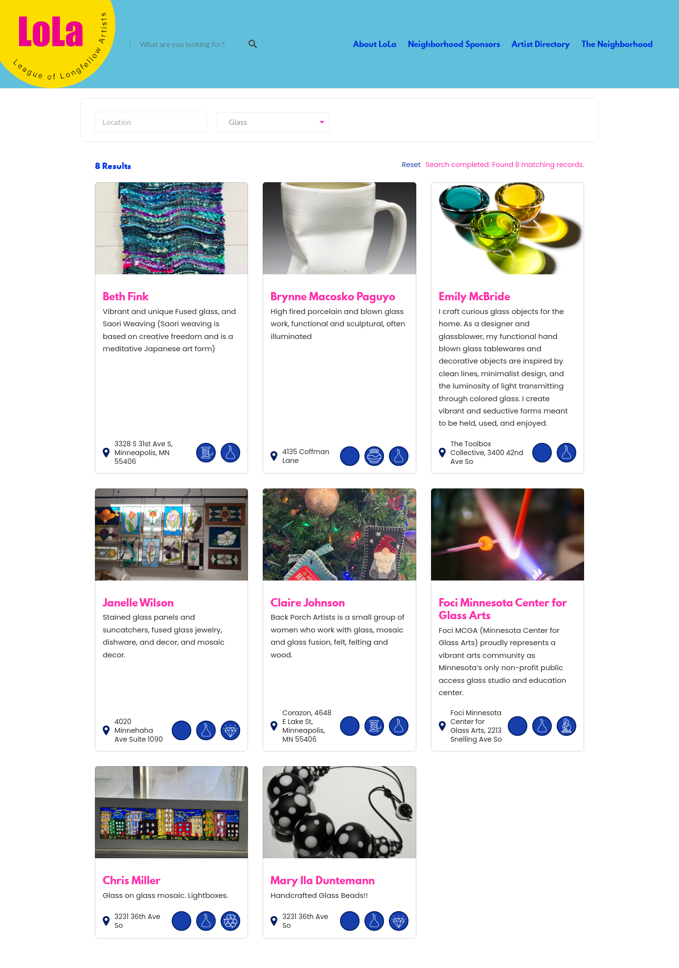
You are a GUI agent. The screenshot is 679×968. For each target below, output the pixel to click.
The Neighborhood (617, 44)
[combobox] (273, 122)
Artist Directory (541, 44)
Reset (411, 164)
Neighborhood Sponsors (454, 44)
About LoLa (374, 44)
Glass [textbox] (236, 122)
